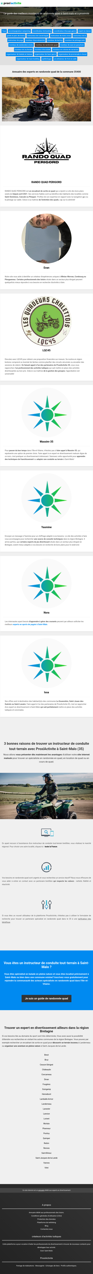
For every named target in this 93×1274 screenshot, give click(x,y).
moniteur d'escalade (42, 50)
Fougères (46, 1084)
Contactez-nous (47, 1229)
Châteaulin (46, 1070)
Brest (46, 1055)
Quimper (46, 1138)
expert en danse (84, 31)
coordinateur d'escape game (65, 31)
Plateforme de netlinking (46, 1222)
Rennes (46, 1148)
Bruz (46, 1060)
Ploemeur (46, 1128)
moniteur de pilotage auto (75, 40)
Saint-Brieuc (47, 1153)
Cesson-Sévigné (46, 1065)
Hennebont (46, 1094)
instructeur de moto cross (61, 36)
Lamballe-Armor (46, 1099)
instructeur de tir (79, 36)
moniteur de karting (54, 40)
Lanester (46, 1109)
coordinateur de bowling (42, 31)
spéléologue (46, 59)
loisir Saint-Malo (46, 1251)
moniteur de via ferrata (23, 50)
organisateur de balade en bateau (19, 54)
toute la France (51, 847)
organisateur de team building (28, 59)
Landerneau (46, 1104)
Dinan (46, 1079)
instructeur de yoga (15, 40)
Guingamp (46, 1089)
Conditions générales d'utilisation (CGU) (46, 1216)
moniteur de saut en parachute (72, 45)
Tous (4, 31)
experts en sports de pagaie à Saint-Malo (30, 624)
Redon (46, 1143)
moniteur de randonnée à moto (21, 45)
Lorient (46, 1119)
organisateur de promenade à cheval (72, 54)
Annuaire (32, 1213)
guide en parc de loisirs (16, 36)
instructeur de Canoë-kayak (37, 36)
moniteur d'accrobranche (35, 40)
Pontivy (46, 1133)
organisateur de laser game (45, 54)
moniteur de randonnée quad (47, 45)
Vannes (46, 1163)
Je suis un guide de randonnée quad (46, 998)
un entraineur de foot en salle (65, 59)
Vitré (46, 1168)
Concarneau (46, 1074)
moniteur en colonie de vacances (65, 50)
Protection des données (46, 1219)
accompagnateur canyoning (19, 31)
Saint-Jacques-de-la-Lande (47, 1158)
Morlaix (46, 1124)
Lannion (46, 1114)
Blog (46, 1226)
